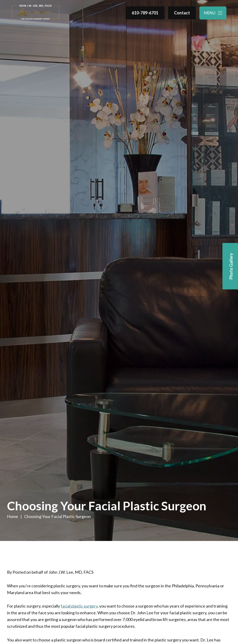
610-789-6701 (145, 12)
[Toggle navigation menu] (212, 12)
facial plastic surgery (79, 605)
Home (12, 516)
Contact (182, 12)
